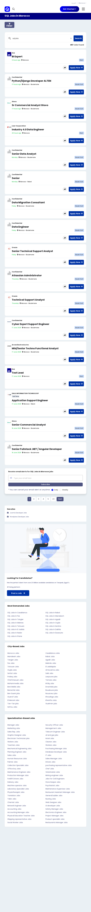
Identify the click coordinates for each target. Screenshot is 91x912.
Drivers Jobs (50, 762)
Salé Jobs (49, 673)
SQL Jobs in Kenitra (53, 626)
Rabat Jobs (50, 656)
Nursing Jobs (51, 799)
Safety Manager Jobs (54, 809)
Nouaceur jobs (51, 693)
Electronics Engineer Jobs (56, 812)
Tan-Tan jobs (13, 703)
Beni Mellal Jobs (13, 686)
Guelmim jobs (51, 703)
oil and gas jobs (52, 735)
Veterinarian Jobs (53, 772)
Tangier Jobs (12, 660)
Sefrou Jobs (12, 707)
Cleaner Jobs (51, 741)
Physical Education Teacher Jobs (21, 815)
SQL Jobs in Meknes (15, 622)
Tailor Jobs (11, 799)
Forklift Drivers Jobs (15, 778)
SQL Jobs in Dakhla (53, 629)
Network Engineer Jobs (16, 805)
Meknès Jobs (51, 663)
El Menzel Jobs (13, 700)
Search (78, 38)
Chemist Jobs (13, 802)
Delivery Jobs (12, 782)
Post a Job (18, 593)
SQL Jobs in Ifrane (14, 636)
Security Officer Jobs (54, 725)
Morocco (82, 3)
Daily (53, 489)
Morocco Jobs (13, 653)
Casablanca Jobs (53, 653)
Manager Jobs (13, 725)
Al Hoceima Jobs (52, 670)
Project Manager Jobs (54, 815)
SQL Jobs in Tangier (15, 619)
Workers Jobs (51, 745)
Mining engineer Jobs (54, 775)
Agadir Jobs (50, 660)
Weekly (62, 489)
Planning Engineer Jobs (16, 752)
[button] (13, 9)
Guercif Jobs (12, 697)
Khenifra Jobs (51, 700)
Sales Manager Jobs (54, 758)
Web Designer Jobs (53, 802)
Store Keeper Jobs (53, 782)
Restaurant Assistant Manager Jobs (60, 792)
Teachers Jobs (13, 745)
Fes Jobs (10, 663)
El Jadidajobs (51, 666)
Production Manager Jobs (18, 775)
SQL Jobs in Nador (14, 633)
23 (53, 499)
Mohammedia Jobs (15, 683)
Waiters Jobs (12, 741)
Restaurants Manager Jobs (57, 822)
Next (60, 499)
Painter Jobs (12, 762)
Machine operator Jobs (17, 785)
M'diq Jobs (50, 683)
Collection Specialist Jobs (17, 765)
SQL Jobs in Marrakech (55, 616)
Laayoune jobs (51, 676)
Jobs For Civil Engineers (55, 778)
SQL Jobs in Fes (13, 616)
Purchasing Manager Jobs (56, 748)
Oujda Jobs (12, 670)
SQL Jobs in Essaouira (54, 633)
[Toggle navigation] (69, 9)
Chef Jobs (50, 768)
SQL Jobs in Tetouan (15, 626)
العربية (74, 3)
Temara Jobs (51, 680)
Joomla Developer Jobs (18, 513)
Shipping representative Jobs (19, 819)
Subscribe (45, 484)
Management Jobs (53, 728)
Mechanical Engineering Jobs (19, 748)
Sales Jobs (11, 755)
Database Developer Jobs (56, 752)
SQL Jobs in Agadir (53, 619)
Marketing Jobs (13, 728)
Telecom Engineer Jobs (55, 731)
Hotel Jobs (50, 738)
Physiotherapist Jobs (15, 792)
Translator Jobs (13, 795)
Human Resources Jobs (17, 758)
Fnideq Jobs (12, 676)
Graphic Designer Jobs (16, 735)
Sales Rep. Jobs (13, 731)
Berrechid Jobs (13, 690)
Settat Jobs (12, 673)
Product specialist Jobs (55, 819)
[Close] (71, 38)
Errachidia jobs (51, 686)
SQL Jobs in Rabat (53, 612)
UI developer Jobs (53, 805)
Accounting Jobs (14, 809)
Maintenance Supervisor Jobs (58, 789)
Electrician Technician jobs (18, 738)
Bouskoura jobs (52, 690)
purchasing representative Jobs (59, 765)
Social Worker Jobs (15, 822)
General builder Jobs (54, 795)
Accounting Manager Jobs (18, 812)
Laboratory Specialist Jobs (18, 789)
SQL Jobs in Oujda (53, 622)
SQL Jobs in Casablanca (17, 612)
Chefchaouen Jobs (15, 680)
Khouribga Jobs (52, 697)
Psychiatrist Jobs (52, 785)
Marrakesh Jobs (13, 656)
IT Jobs (48, 755)
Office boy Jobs (14, 768)
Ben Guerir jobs (13, 693)
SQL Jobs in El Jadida (15, 629)
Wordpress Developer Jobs (19, 517)
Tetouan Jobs (13, 666)
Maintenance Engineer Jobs (18, 772)
